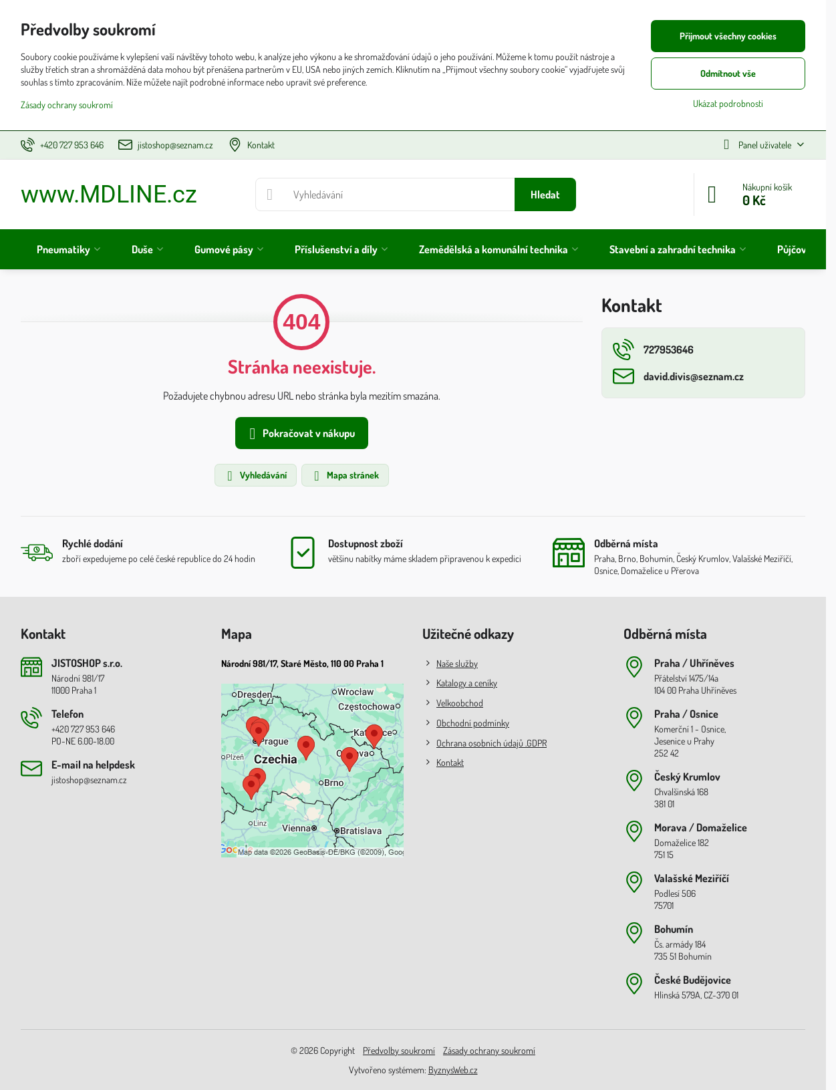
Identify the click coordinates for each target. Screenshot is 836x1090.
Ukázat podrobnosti (728, 103)
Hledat (545, 194)
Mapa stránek (344, 476)
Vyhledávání (255, 476)
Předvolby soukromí (399, 1050)
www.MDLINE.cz (109, 194)
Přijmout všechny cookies (728, 35)
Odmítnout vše (728, 73)
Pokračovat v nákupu (300, 434)
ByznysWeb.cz (453, 1069)
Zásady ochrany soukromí (489, 1050)
